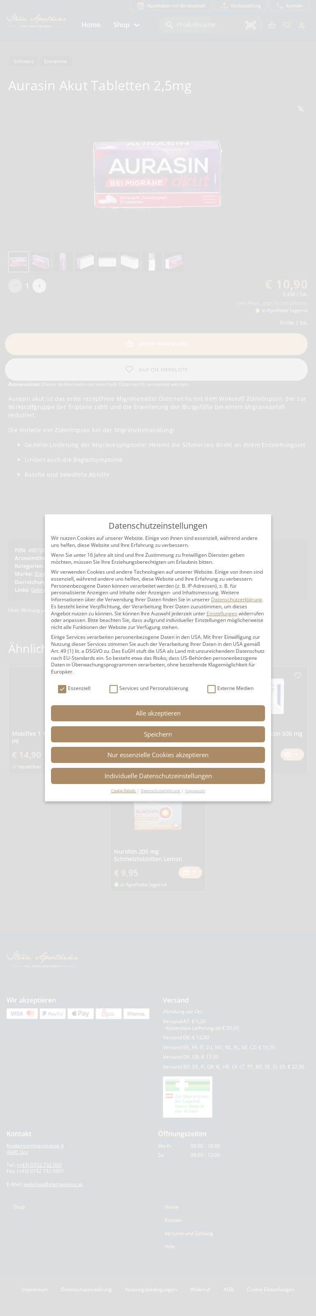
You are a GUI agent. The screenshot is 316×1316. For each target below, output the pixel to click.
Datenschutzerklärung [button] (161, 790)
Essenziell (74, 688)
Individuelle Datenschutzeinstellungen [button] (158, 776)
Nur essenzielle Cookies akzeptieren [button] (158, 755)
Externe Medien (230, 688)
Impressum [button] (195, 790)
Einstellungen (222, 613)
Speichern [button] (158, 734)
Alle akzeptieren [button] (158, 713)
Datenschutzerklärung (236, 599)
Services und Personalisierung (148, 688)
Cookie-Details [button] (123, 790)
